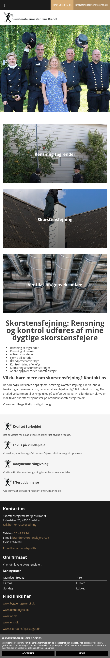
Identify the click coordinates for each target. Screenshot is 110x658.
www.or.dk (10, 616)
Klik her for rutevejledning (19, 524)
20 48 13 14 (70, 393)
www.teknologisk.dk (16, 610)
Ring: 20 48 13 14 (62, 5)
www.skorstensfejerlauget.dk (21, 629)
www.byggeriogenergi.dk (19, 603)
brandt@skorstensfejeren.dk (91, 5)
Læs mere (49, 648)
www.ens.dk (11, 622)
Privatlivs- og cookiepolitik (19, 548)
